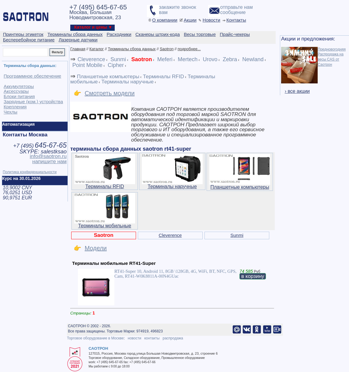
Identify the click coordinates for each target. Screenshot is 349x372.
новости (134, 338)
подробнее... (189, 49)
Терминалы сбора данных (131, 49)
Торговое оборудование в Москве (95, 338)
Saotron (167, 49)
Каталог (96, 49)
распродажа (172, 338)
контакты (151, 338)
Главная (77, 49)
